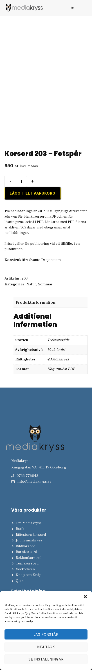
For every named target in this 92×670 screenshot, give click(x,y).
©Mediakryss (58, 359)
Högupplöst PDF (61, 369)
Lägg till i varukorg (32, 193)
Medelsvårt (56, 349)
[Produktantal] (21, 181)
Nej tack (46, 647)
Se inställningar (46, 659)
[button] (85, 596)
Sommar (45, 284)
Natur (31, 284)
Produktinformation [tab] (36, 302)
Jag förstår (46, 634)
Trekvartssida (58, 340)
